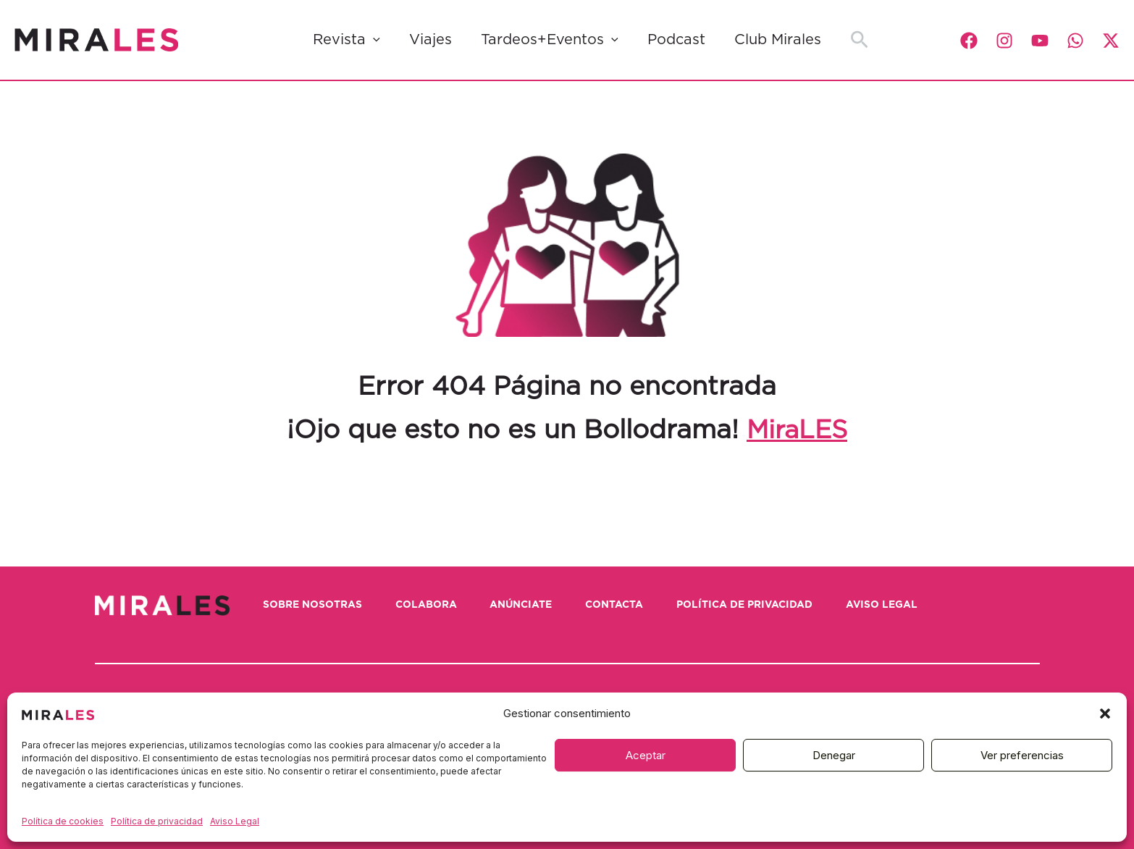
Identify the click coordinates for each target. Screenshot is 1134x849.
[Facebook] (969, 40)
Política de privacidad (157, 821)
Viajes (430, 40)
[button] (1105, 713)
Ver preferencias (1022, 755)
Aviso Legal (234, 821)
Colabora (432, 605)
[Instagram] (1004, 40)
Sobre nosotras (315, 605)
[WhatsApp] (1075, 40)
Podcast (676, 40)
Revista (346, 39)
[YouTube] (1040, 40)
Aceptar (645, 755)
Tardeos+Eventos (549, 39)
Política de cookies (63, 821)
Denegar (833, 755)
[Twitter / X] (1111, 40)
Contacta (627, 605)
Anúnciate (530, 605)
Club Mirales (777, 40)
